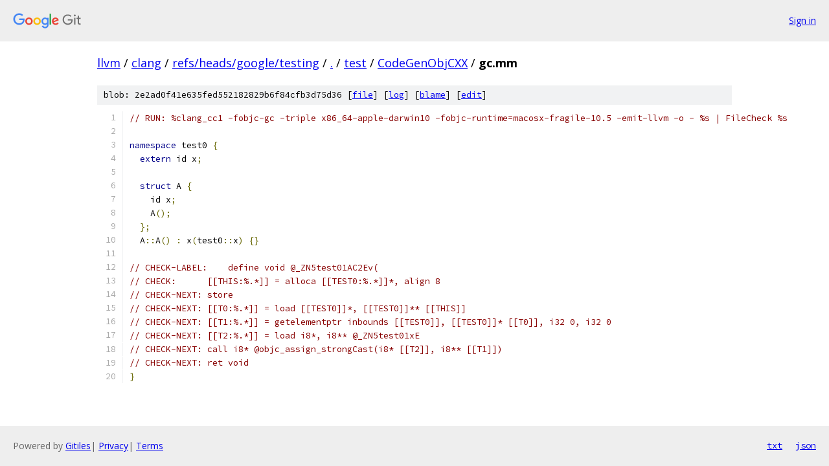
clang (146, 63)
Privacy (113, 445)
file (362, 94)
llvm (108, 63)
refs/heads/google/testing (245, 63)
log (396, 94)
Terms (149, 445)
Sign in (802, 20)
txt (774, 445)
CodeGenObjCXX (423, 63)
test (355, 63)
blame (433, 94)
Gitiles (78, 445)
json (805, 445)
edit (471, 94)
